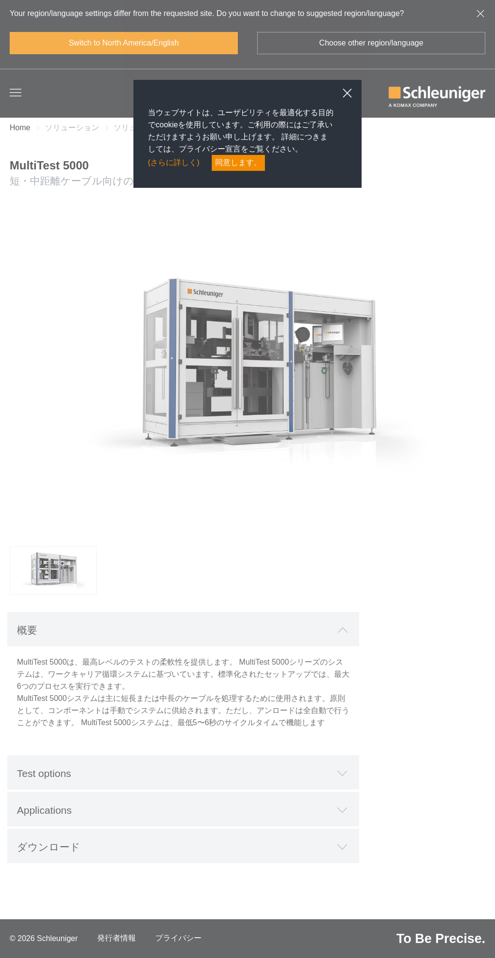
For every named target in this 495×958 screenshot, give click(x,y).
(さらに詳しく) (174, 162)
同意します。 (238, 162)
